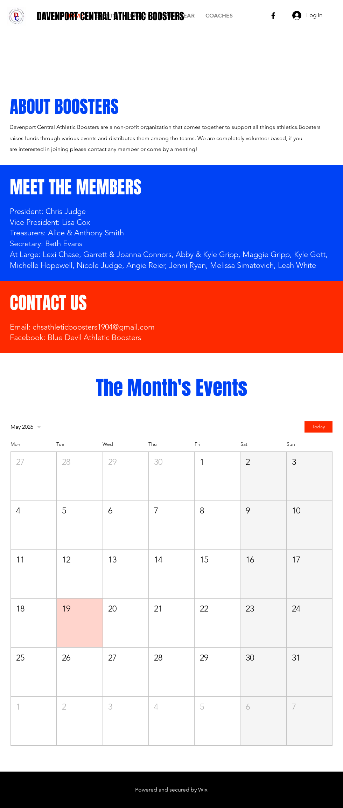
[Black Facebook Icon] (273, 15)
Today (318, 426)
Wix (203, 789)
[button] (33, 475)
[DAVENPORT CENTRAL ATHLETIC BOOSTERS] (110, 16)
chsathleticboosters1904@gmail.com (94, 327)
